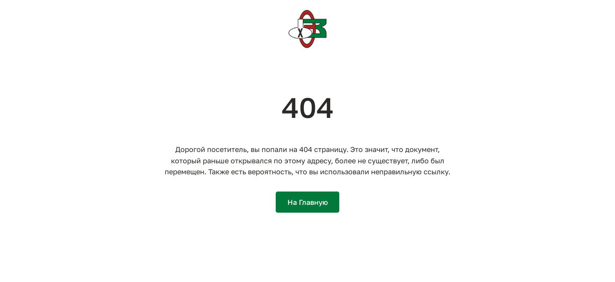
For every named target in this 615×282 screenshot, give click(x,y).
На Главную (307, 202)
